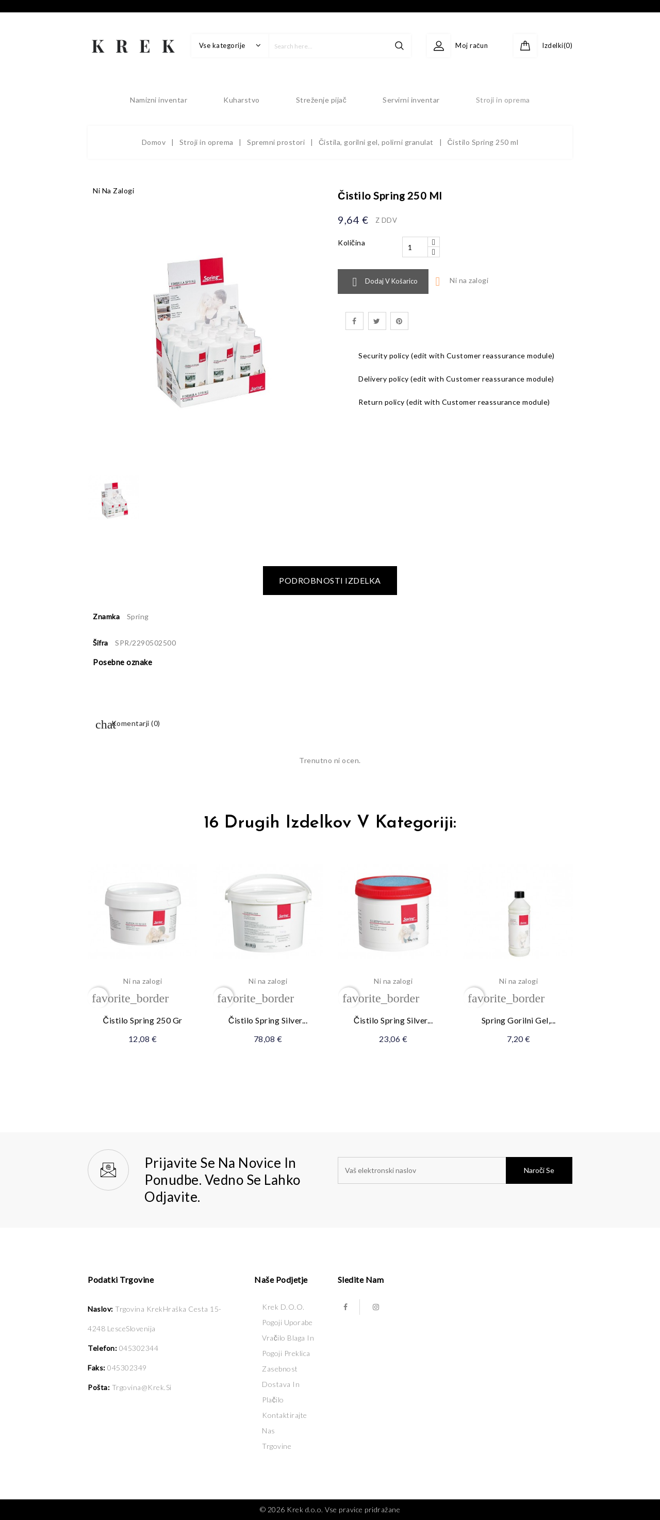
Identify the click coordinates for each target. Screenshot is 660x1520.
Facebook (345, 1307)
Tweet (377, 321)
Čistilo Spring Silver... (268, 1020)
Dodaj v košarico (383, 282)
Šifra (100, 642)
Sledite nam (361, 1279)
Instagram (376, 1307)
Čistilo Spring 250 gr (142, 1020)
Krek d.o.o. (283, 1306)
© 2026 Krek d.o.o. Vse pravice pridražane (330, 1509)
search (399, 45)
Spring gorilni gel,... (519, 1020)
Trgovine (276, 1446)
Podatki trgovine (121, 1279)
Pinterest (399, 321)
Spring (138, 616)
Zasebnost (280, 1368)
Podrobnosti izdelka (330, 580)
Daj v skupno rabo (354, 321)
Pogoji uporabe (287, 1322)
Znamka (106, 616)
